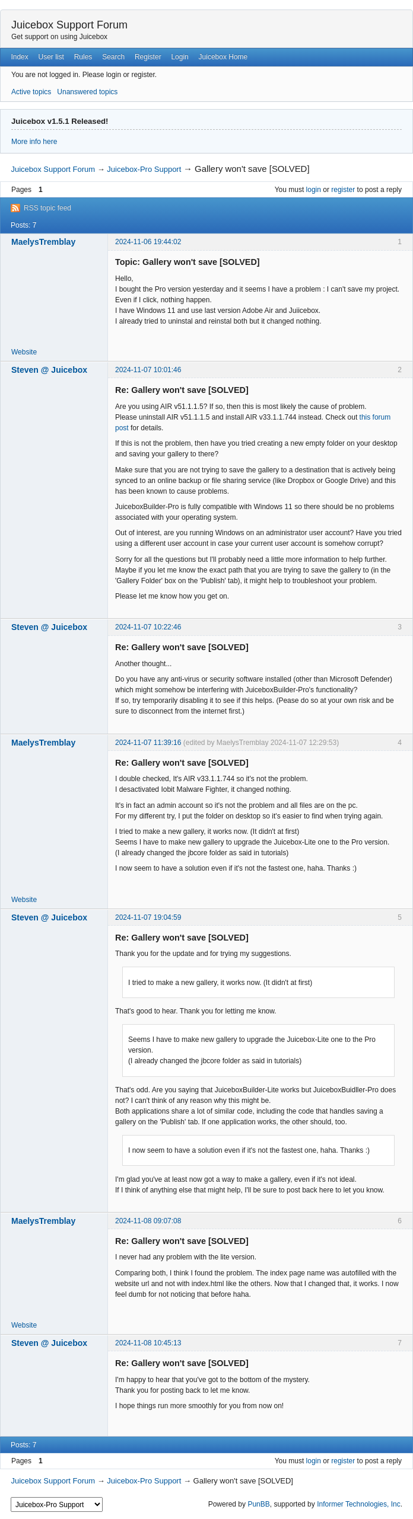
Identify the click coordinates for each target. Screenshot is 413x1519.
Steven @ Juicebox (49, 370)
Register (148, 57)
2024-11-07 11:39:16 (148, 742)
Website (24, 352)
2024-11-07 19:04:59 (148, 917)
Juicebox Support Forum (69, 25)
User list (51, 57)
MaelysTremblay (43, 242)
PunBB (258, 1504)
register (343, 190)
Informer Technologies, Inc (359, 1504)
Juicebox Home (223, 57)
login (313, 190)
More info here (34, 141)
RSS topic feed (47, 208)
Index (19, 57)
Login (179, 57)
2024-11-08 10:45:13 (148, 1343)
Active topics (31, 92)
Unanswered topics (87, 92)
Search (113, 57)
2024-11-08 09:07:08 (148, 1221)
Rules (83, 57)
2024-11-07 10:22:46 (148, 627)
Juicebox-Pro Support (144, 169)
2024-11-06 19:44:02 (148, 242)
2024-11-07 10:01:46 (148, 370)
